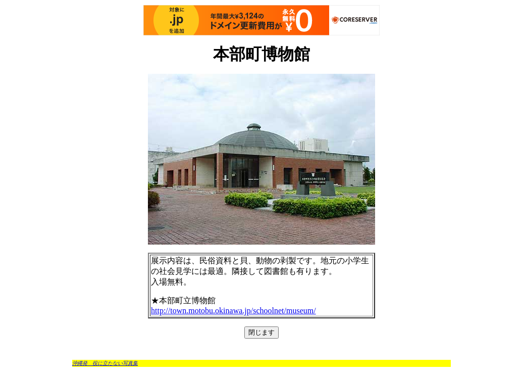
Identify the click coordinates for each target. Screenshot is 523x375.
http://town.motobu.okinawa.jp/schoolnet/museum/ (233, 310)
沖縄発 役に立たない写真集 (105, 363)
